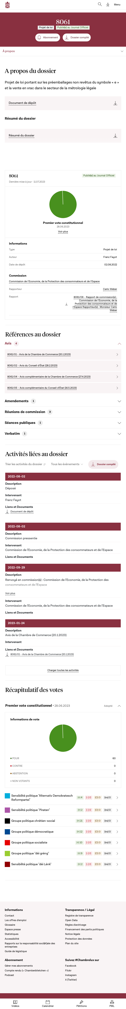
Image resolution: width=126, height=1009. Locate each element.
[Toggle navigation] (117, 4)
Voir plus (63, 231)
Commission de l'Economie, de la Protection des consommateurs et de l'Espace (54, 281)
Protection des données (78, 938)
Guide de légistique (16, 951)
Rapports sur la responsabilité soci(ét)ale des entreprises (30, 945)
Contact (9, 915)
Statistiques (11, 934)
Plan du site (71, 943)
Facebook (70, 965)
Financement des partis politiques (84, 929)
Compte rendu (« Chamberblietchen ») (26, 970)
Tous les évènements (65, 464)
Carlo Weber (110, 289)
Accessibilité (12, 938)
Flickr (68, 970)
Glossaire (10, 924)
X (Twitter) (71, 979)
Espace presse (13, 929)
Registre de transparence (79, 915)
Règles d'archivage (75, 924)
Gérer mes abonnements (19, 965)
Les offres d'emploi (15, 920)
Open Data (71, 920)
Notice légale (72, 934)
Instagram (71, 975)
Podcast (9, 975)
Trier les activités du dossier (23, 464)
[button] (63, 798)
